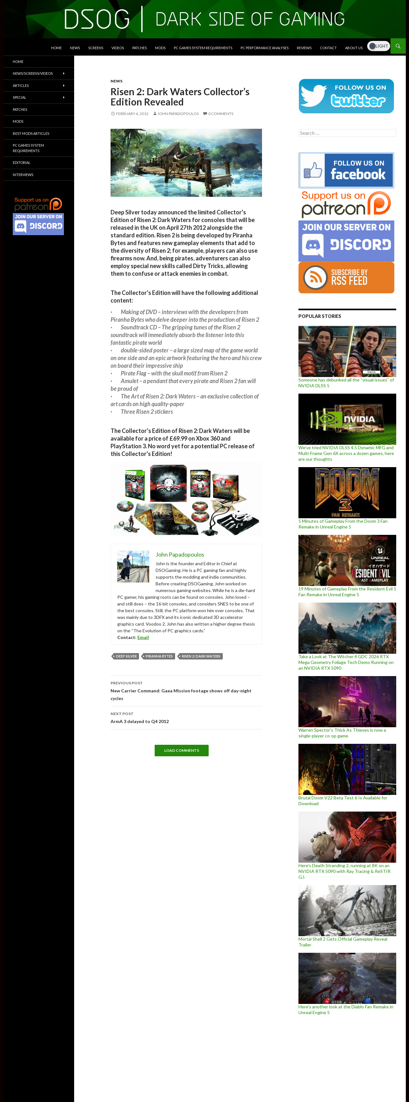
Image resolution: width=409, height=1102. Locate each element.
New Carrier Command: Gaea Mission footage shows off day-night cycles (186, 690)
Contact (328, 48)
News (75, 48)
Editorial (21, 162)
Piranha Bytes (159, 656)
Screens (95, 48)
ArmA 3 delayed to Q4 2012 (186, 717)
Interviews (23, 175)
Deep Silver (126, 656)
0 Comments (220, 113)
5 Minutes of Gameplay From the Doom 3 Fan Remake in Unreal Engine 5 (343, 523)
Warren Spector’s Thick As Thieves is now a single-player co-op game (342, 732)
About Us (354, 48)
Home (56, 48)
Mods (160, 48)
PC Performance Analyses (265, 48)
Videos (118, 48)
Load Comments (181, 750)
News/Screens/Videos (33, 73)
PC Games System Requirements (203, 48)
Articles (21, 85)
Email (143, 637)
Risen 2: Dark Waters (201, 656)
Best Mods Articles (31, 133)
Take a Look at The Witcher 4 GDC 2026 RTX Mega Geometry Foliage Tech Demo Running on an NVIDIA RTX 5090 (346, 662)
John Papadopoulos (178, 113)
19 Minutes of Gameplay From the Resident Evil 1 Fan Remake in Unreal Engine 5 (347, 591)
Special (19, 97)
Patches (139, 48)
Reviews (304, 48)
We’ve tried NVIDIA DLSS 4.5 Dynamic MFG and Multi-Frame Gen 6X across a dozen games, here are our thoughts (346, 453)
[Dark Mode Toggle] (378, 46)
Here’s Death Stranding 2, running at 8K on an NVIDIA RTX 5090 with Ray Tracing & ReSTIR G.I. (344, 871)
